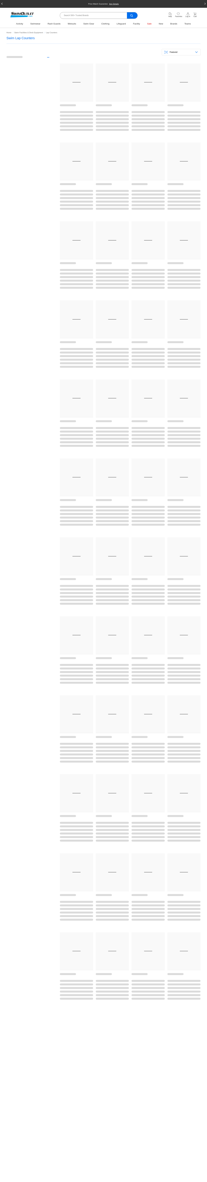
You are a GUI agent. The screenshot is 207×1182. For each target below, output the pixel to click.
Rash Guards (54, 24)
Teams (188, 24)
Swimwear (35, 24)
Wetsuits (72, 24)
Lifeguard (121, 24)
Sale (149, 24)
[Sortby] (181, 52)
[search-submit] (132, 15)
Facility (136, 24)
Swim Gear (88, 24)
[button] (2, 4)
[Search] (99, 15)
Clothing (105, 24)
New (161, 24)
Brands (173, 24)
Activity (19, 24)
